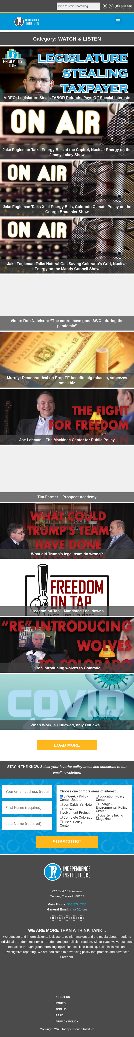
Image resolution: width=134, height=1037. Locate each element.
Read (59, 1015)
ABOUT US (62, 997)
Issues (60, 1003)
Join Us (60, 1009)
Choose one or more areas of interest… (89, 791)
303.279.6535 (77, 904)
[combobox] (78, 6)
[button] (118, 20)
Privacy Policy (67, 1021)
